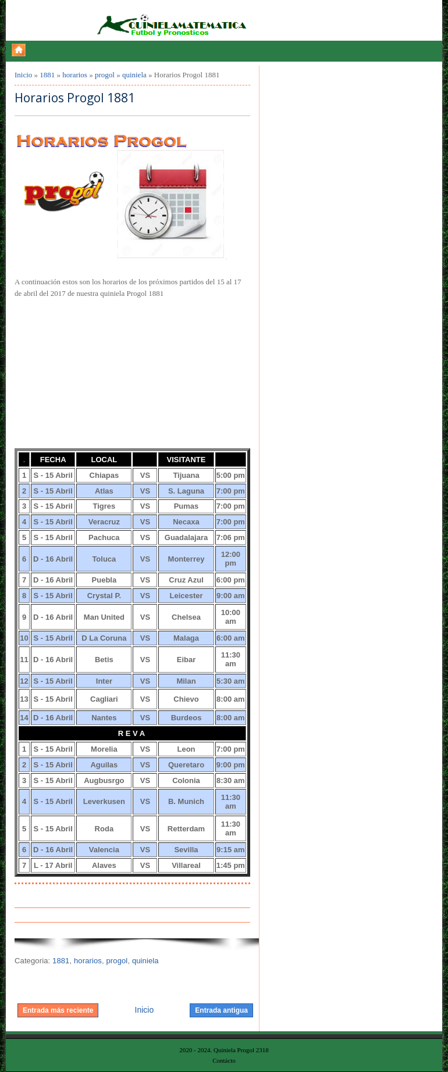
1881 (47, 74)
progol (105, 74)
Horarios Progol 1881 (75, 98)
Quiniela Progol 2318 (241, 1049)
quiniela (134, 74)
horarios (74, 74)
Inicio (23, 74)
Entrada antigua (221, 1010)
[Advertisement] (102, 372)
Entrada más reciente (58, 1010)
